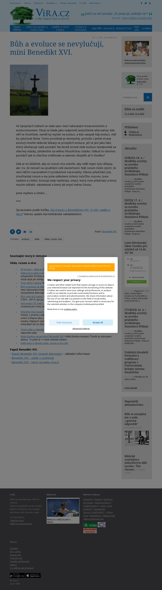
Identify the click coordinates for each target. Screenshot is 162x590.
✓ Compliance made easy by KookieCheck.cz (96, 276)
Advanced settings (81, 328)
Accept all (98, 322)
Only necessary (64, 322)
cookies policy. (70, 309)
